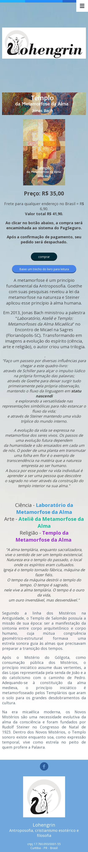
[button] (44, 257)
